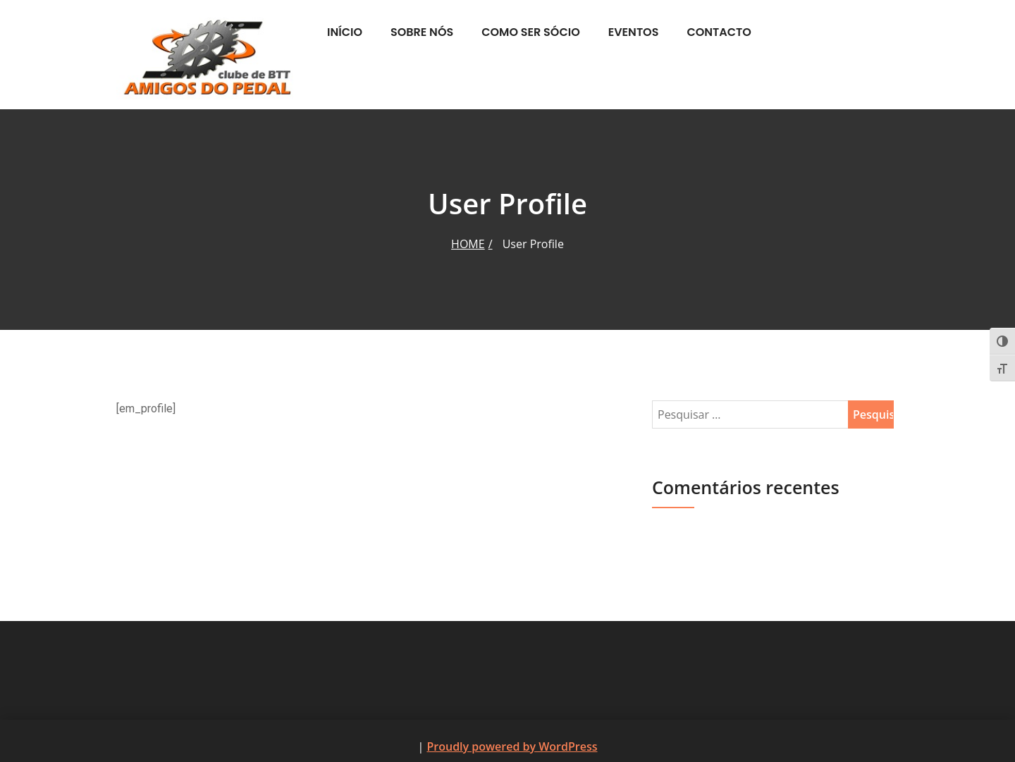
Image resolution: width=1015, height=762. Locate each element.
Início (344, 32)
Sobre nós (421, 32)
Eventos (633, 32)
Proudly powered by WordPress (511, 746)
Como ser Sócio (530, 32)
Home (468, 244)
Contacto (719, 32)
